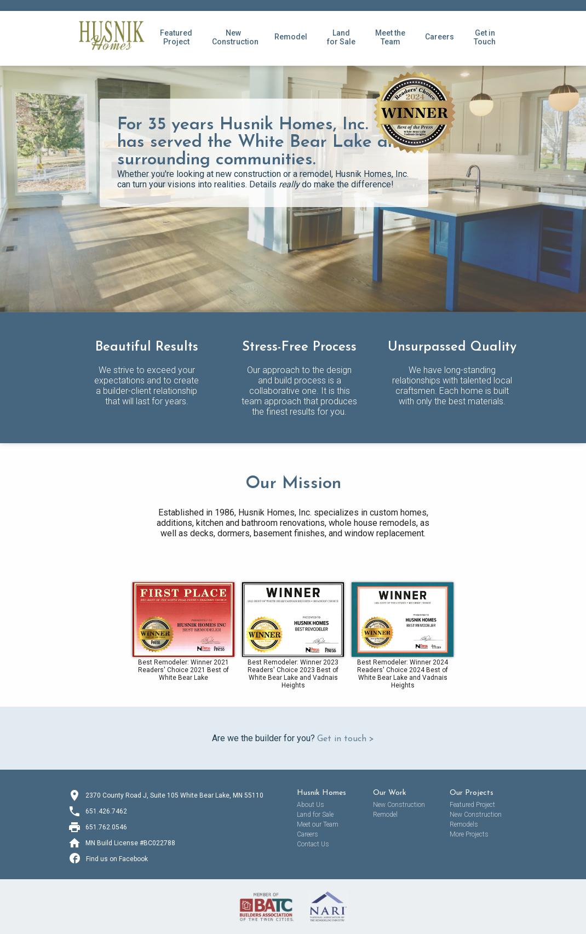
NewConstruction (235, 37)
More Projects (469, 834)
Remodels (464, 824)
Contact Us (313, 844)
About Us (310, 805)
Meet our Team (317, 824)
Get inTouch (485, 37)
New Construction (399, 805)
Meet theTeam (390, 37)
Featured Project (472, 805)
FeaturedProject (176, 37)
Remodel (290, 36)
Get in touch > (345, 739)
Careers (439, 36)
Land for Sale (341, 37)
